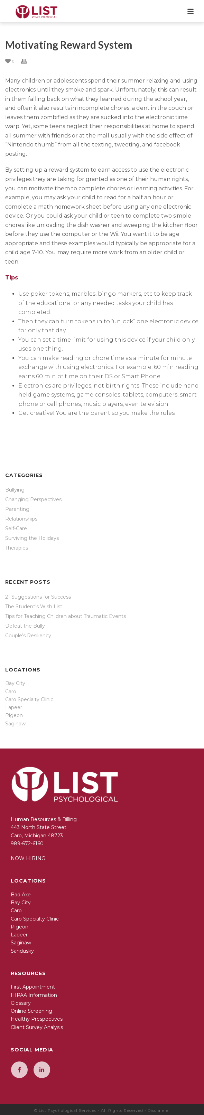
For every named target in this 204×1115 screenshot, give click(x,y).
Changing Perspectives (33, 499)
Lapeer (13, 707)
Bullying (15, 490)
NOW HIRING (28, 858)
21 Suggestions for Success (38, 597)
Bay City (15, 683)
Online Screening (31, 1011)
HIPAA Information (34, 995)
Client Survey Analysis (37, 1027)
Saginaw (15, 724)
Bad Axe (21, 895)
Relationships (21, 519)
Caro (10, 691)
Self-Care (16, 528)
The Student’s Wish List (33, 606)
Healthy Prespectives (37, 1019)
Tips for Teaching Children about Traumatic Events (65, 616)
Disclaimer (159, 1110)
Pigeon (14, 715)
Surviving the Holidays (32, 538)
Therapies (16, 548)
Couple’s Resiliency (28, 635)
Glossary (21, 1003)
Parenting (17, 509)
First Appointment (33, 987)
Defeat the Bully (25, 626)
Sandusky (22, 951)
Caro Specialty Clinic (29, 699)
